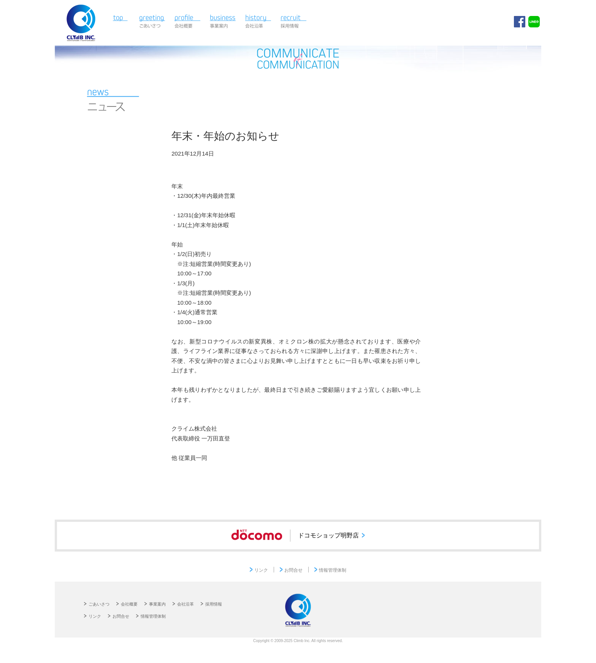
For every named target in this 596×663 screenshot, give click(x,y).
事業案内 (223, 22)
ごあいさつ (152, 22)
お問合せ (293, 570)
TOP (122, 22)
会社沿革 (258, 22)
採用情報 (293, 22)
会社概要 (187, 22)
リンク (261, 570)
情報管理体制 (332, 570)
